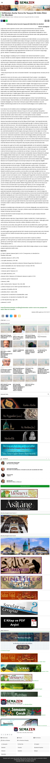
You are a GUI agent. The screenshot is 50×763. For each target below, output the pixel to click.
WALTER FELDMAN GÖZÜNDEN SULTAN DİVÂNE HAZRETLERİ (30, 337)
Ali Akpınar (8, 320)
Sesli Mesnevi (20, 680)
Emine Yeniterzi (41, 333)
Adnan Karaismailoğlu (12, 468)
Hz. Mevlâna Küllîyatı (16, 704)
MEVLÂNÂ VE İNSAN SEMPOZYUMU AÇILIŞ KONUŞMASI (6, 337)
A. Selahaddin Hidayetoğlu (13, 462)
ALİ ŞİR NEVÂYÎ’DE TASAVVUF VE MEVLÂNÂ (42, 351)
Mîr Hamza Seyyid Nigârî (12, 463)
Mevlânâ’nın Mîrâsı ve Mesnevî (14, 481)
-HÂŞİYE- (9, 475)
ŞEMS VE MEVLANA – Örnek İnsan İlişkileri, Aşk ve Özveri (18, 338)
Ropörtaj (35, 348)
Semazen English (21, 689)
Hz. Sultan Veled (23, 661)
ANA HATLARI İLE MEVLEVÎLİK (29, 385)
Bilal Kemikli (10, 480)
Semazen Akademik (24, 725)
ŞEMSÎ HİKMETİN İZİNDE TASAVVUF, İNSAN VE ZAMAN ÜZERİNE (30, 352)
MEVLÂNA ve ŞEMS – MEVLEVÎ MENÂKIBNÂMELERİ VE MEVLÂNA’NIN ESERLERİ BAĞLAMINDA (6, 354)
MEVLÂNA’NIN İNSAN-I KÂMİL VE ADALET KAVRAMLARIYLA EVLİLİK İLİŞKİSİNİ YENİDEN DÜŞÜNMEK (18, 371)
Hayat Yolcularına (42, 336)
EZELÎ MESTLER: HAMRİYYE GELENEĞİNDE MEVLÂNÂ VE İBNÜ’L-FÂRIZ (30, 371)
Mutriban (21, 696)
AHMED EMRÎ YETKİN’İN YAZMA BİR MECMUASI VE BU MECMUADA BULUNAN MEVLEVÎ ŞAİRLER (43, 371)
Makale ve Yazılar (9, 16)
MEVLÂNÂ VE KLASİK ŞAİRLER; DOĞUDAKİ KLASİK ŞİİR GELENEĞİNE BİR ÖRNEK (25, 469)
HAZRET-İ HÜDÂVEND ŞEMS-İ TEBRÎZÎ (18, 351)
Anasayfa (3, 16)
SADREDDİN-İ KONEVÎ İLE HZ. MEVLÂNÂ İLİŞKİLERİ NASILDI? (6, 371)
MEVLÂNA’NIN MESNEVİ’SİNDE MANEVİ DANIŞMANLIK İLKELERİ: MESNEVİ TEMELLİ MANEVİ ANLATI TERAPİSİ (19, 387)
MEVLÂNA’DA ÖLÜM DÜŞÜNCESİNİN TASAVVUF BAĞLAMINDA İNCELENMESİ (6, 387)
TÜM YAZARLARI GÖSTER (25, 486)
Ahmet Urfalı (10, 474)
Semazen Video (25, 671)
